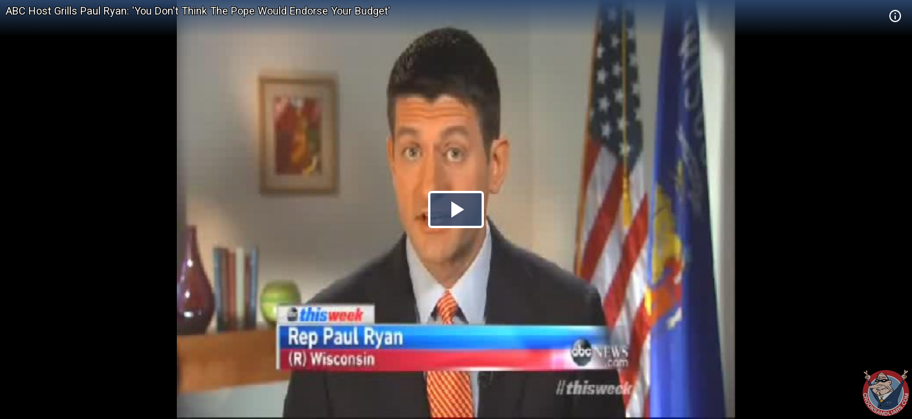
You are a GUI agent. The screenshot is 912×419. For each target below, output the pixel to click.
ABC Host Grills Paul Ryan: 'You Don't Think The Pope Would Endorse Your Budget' (198, 11)
